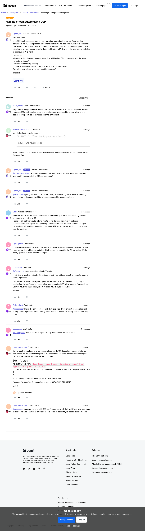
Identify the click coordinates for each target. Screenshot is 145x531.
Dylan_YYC (17, 33)
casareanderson (20, 347)
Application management (102, 468)
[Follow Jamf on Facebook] (44, 469)
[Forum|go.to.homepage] (9, 5)
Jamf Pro (18, 81)
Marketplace (71, 472)
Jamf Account (72, 484)
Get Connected (67, 5)
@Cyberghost (19, 271)
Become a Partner (73, 476)
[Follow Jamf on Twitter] (24, 469)
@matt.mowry (19, 194)
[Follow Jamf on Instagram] (39, 469)
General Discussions (32, 5)
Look (15, 212)
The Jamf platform (100, 456)
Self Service (63, 498)
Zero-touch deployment (102, 460)
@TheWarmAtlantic (21, 173)
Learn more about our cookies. (120, 514)
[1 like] (22, 392)
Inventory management (102, 472)
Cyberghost (18, 244)
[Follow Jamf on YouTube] (34, 469)
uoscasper (17, 267)
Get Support (50, 5)
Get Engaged (103, 5)
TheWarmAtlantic (20, 129)
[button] (120, 5)
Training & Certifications (76, 460)
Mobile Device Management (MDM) (107, 464)
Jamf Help (70, 456)
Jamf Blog (70, 468)
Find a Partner (72, 480)
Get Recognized (85, 5)
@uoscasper (18, 309)
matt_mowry (18, 106)
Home (3, 12)
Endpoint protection (66, 506)
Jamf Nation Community (76, 464)
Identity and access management (72, 502)
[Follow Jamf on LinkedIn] (29, 469)
